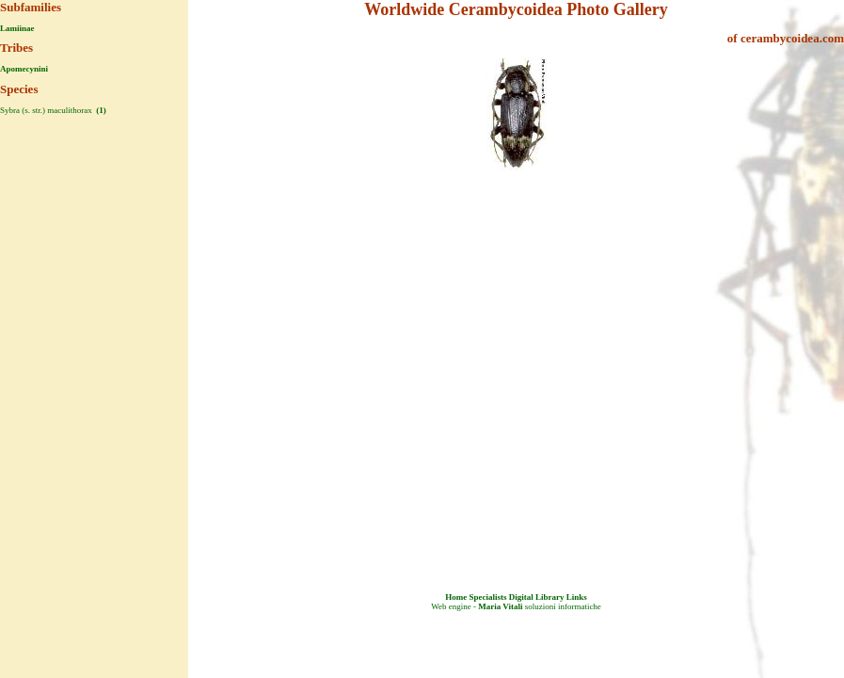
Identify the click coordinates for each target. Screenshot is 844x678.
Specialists (487, 597)
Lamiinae (17, 28)
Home (456, 597)
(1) (100, 110)
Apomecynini (24, 68)
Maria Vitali (500, 606)
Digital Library (537, 597)
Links (576, 597)
